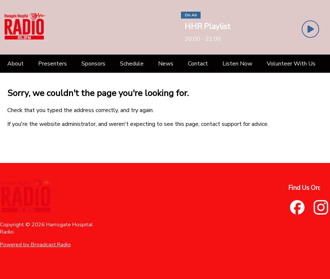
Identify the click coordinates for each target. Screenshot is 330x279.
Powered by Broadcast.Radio (35, 244)
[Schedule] (132, 64)
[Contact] (198, 64)
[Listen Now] (237, 64)
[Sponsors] (93, 64)
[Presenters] (52, 64)
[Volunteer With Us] (291, 64)
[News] (166, 64)
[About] (15, 64)
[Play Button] (310, 29)
